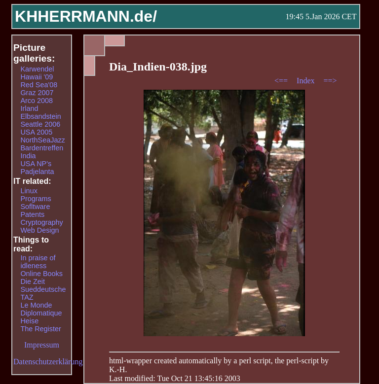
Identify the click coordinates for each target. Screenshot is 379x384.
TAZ (26, 297)
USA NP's (35, 164)
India (28, 156)
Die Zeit (32, 281)
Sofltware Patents (35, 210)
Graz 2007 (36, 93)
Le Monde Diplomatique (41, 309)
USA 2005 (36, 132)
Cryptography (41, 222)
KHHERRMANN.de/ (86, 16)
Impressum (41, 345)
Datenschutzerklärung (47, 361)
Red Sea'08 (38, 85)
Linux (28, 191)
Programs (35, 199)
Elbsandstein (40, 116)
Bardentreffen (41, 148)
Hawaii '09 (36, 77)
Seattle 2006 (40, 124)
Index (306, 80)
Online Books (41, 274)
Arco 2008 (36, 101)
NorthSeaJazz (42, 140)
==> (330, 80)
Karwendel (37, 69)
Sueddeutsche (43, 289)
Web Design (39, 230)
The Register (40, 329)
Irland (29, 108)
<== (282, 80)
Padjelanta (37, 171)
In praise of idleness (37, 262)
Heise (29, 321)
